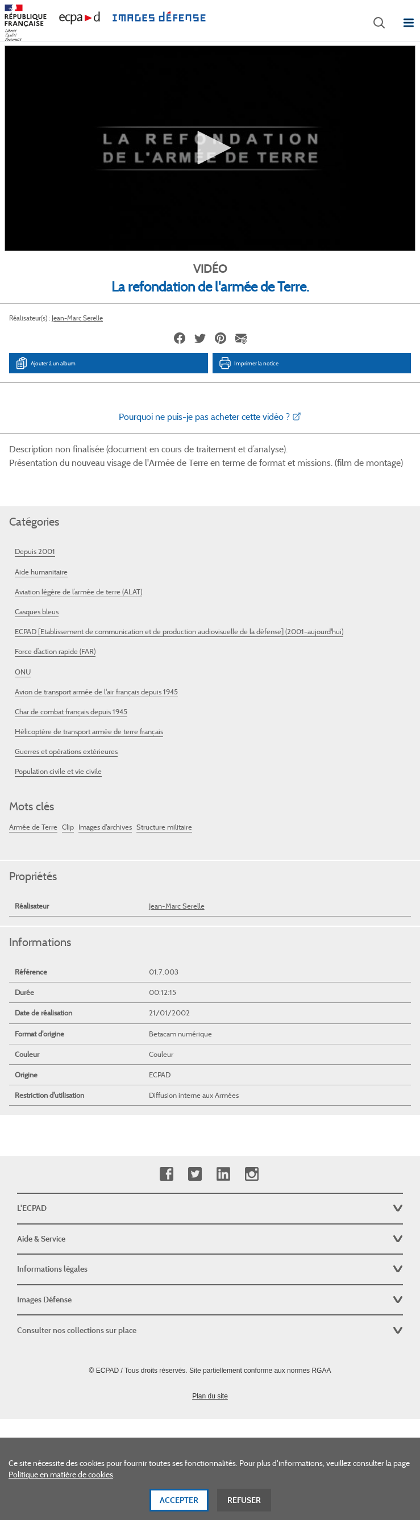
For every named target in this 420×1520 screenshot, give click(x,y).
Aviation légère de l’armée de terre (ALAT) (78, 592)
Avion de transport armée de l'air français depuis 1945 (96, 692)
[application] (210, 148)
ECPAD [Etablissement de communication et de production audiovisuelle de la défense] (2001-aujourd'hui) (179, 631)
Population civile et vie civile (58, 771)
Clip (68, 827)
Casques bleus (37, 611)
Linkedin (223, 1174)
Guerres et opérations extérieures (66, 751)
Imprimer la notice (248, 363)
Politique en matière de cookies (61, 1475)
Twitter (195, 1174)
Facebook (166, 1174)
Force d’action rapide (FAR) (55, 651)
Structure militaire (164, 827)
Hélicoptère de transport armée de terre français (89, 731)
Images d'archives (105, 827)
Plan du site (210, 1396)
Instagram (251, 1174)
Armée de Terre (33, 827)
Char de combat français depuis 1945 (71, 711)
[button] (210, 148)
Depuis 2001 (35, 551)
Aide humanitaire (41, 572)
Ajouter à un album (45, 363)
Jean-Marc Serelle (77, 318)
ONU (23, 672)
